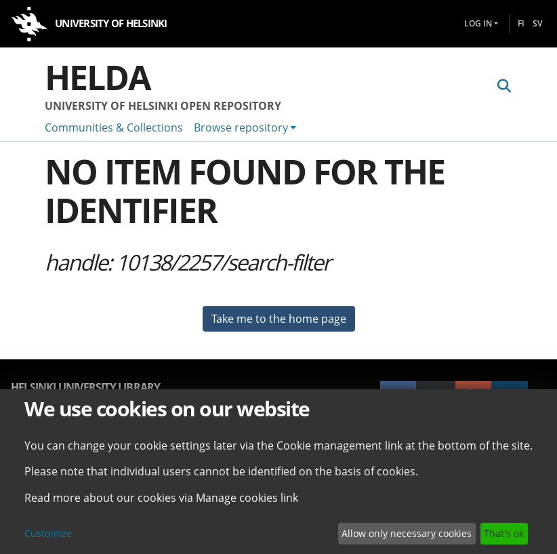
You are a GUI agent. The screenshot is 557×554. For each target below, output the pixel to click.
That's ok (504, 533)
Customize (48, 533)
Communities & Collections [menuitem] (114, 127)
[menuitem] (245, 127)
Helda (97, 77)
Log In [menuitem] (478, 23)
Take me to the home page (278, 318)
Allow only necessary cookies (407, 533)
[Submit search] (503, 86)
